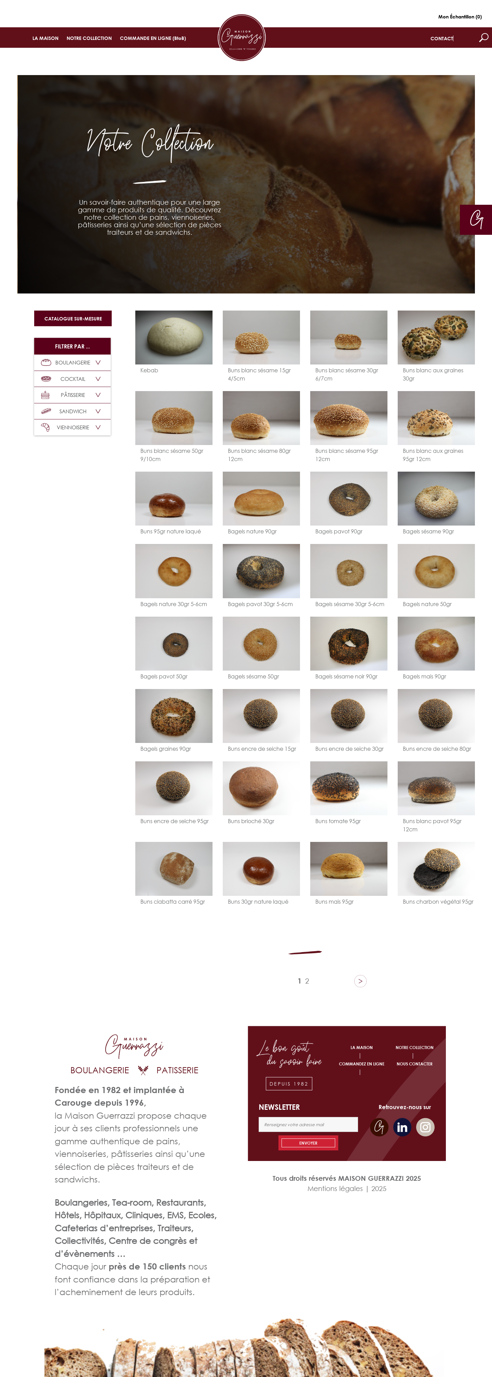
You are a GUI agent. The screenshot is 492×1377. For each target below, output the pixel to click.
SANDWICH (63, 411)
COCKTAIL (63, 379)
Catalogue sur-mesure (73, 318)
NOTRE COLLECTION (89, 38)
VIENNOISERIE (65, 427)
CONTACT (441, 38)
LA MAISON (45, 38)
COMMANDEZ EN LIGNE (361, 1063)
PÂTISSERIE (63, 395)
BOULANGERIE (65, 362)
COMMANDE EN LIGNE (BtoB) (153, 38)
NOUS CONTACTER (415, 1063)
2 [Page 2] (307, 980)
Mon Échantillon (460, 16)
